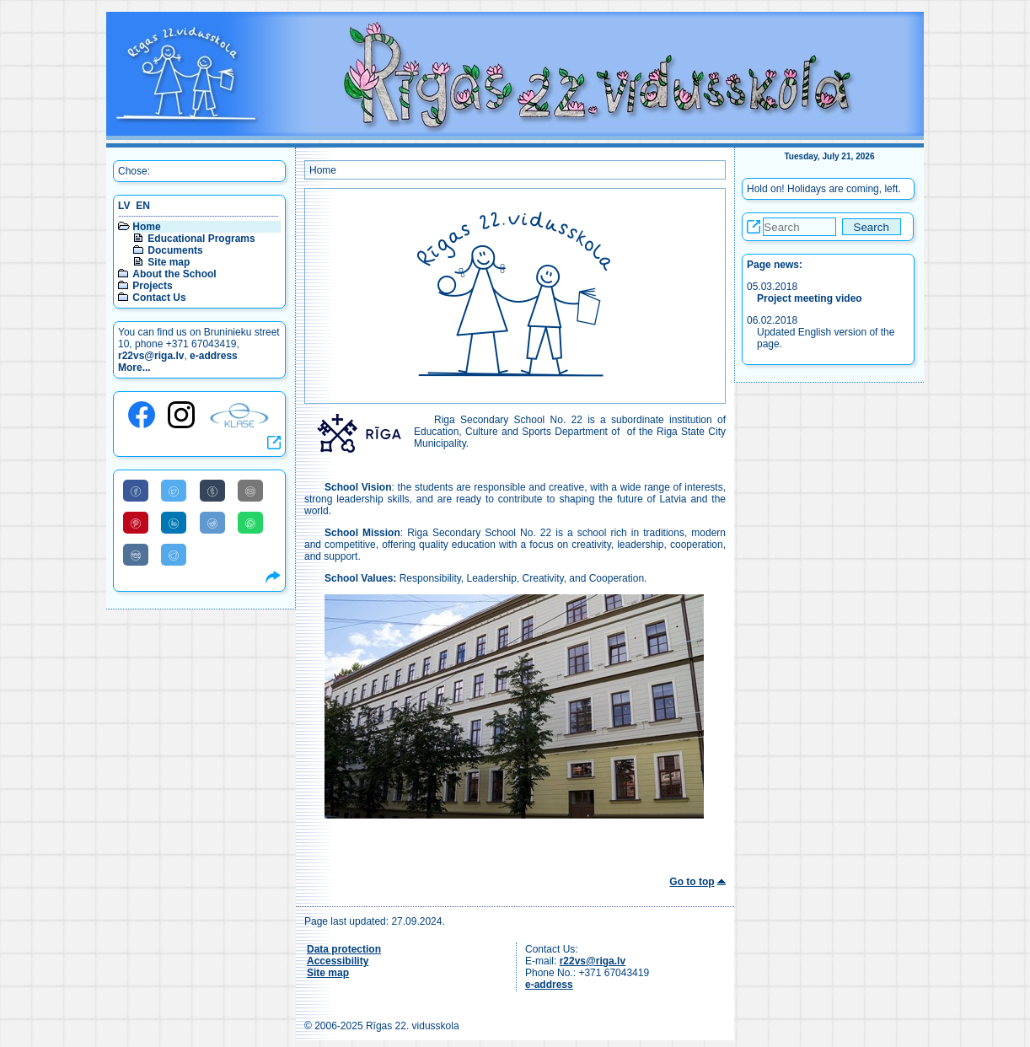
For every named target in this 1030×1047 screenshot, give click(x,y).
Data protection (344, 949)
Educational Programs (201, 238)
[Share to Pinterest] (135, 523)
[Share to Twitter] (173, 491)
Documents (175, 250)
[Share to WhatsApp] (250, 523)
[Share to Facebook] (135, 491)
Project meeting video (809, 298)
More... (134, 367)
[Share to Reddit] (212, 523)
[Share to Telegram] (173, 555)
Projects (152, 286)
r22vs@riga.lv (151, 356)
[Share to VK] (135, 555)
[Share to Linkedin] (173, 523)
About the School (174, 274)
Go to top (691, 882)
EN (143, 206)
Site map (169, 262)
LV (124, 206)
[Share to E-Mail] (250, 491)
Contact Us (158, 297)
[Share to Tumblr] (212, 491)
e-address (214, 356)
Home (146, 227)
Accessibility (337, 961)
